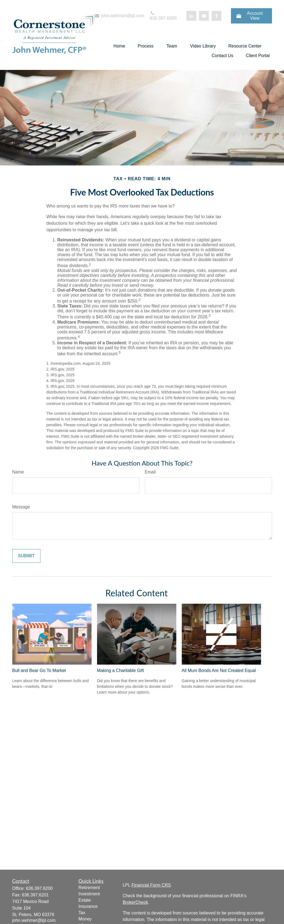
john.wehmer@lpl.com (119, 15)
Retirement (89, 887)
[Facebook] (216, 16)
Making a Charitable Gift (120, 670)
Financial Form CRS (151, 885)
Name (18, 472)
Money (85, 919)
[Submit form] (26, 556)
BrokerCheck (135, 902)
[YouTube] (204, 16)
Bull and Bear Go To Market (39, 670)
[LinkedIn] (191, 16)
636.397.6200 (163, 15)
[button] (119, 46)
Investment (89, 894)
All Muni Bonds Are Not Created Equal (219, 670)
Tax (81, 912)
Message (21, 507)
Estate (84, 900)
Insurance (88, 906)
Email (150, 472)
